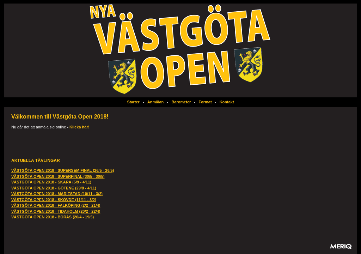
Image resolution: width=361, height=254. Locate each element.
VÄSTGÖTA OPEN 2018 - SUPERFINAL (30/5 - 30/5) (57, 176)
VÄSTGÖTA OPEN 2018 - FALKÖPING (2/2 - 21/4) (55, 205)
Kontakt (227, 102)
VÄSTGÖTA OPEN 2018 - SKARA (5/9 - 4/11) (51, 182)
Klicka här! (79, 127)
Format (205, 102)
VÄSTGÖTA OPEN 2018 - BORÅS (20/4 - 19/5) (52, 217)
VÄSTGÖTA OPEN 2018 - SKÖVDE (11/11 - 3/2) (53, 200)
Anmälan (155, 102)
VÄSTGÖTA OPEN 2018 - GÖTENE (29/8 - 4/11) (53, 188)
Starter (133, 102)
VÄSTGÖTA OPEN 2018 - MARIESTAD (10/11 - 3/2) (57, 194)
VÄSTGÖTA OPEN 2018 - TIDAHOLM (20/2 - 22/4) (55, 211)
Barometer (181, 102)
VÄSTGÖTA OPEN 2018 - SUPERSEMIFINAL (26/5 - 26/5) (62, 170)
